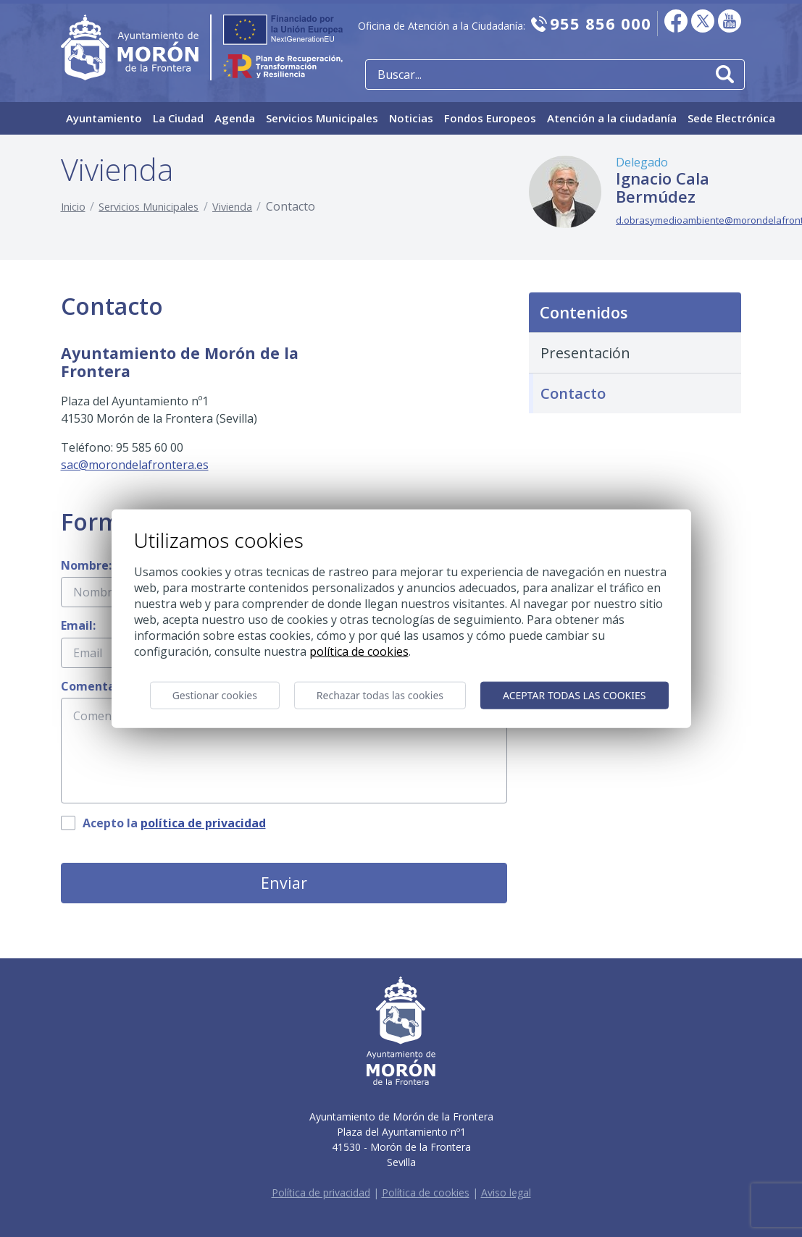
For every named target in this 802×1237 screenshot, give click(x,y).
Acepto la (174, 823)
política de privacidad (203, 823)
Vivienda (232, 207)
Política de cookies (425, 1192)
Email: (78, 625)
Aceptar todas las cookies (574, 695)
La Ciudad (178, 118)
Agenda (234, 118)
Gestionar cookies (214, 695)
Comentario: (97, 686)
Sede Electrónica (731, 118)
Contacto (573, 393)
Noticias (411, 118)
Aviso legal (506, 1192)
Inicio (73, 207)
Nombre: (86, 565)
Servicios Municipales (322, 118)
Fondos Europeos (490, 118)
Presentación (585, 353)
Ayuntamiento (104, 118)
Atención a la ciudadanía (612, 118)
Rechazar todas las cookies (380, 695)
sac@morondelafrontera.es (135, 465)
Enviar (284, 882)
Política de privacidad (321, 1192)
